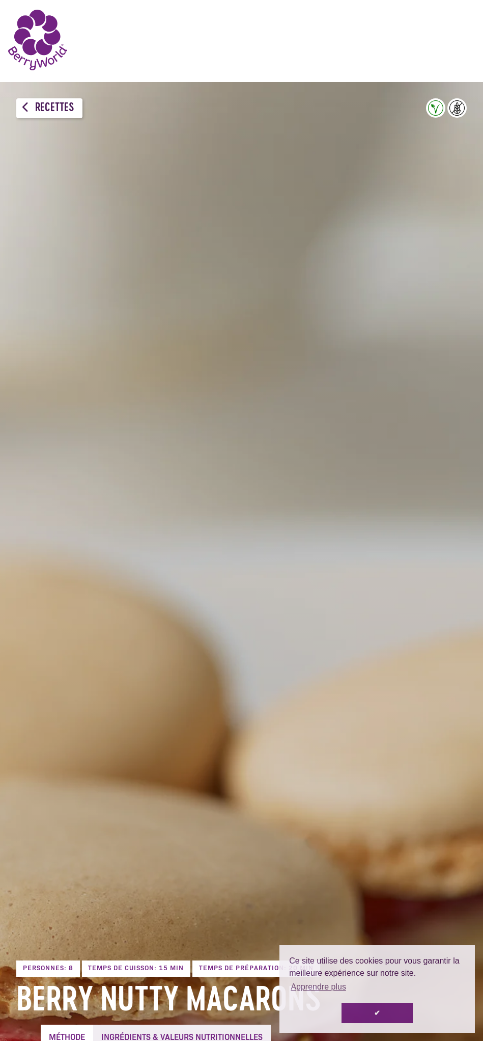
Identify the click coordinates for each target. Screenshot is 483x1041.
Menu (460, 40)
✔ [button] (377, 1013)
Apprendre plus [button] (318, 986)
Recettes (48, 108)
